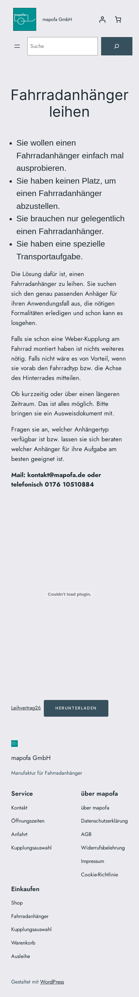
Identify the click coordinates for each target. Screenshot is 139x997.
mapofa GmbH (57, 19)
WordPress (52, 982)
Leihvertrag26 (26, 707)
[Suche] (116, 46)
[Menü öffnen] (17, 46)
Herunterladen (76, 708)
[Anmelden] (102, 19)
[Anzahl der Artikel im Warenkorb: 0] (118, 19)
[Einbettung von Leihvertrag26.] (69, 594)
